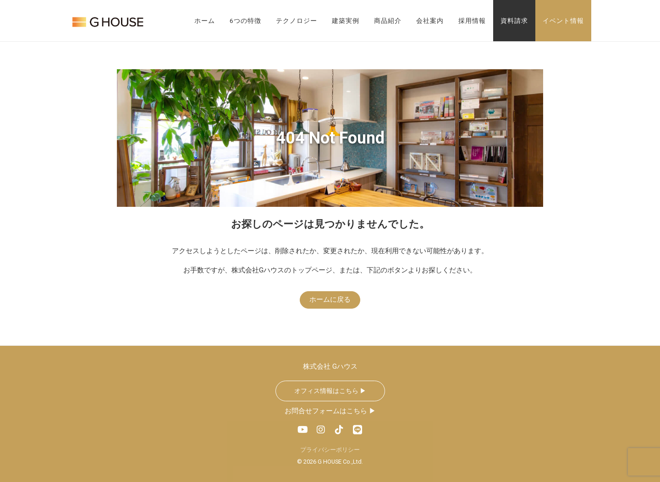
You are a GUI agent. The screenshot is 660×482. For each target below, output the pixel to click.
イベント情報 (563, 20)
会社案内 (430, 20)
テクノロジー (296, 20)
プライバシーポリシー (330, 449)
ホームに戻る (330, 299)
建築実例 (345, 20)
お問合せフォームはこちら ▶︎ (330, 411)
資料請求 (514, 20)
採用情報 (472, 20)
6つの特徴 (245, 20)
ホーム (204, 20)
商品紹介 (388, 20)
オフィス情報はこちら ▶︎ (330, 390)
